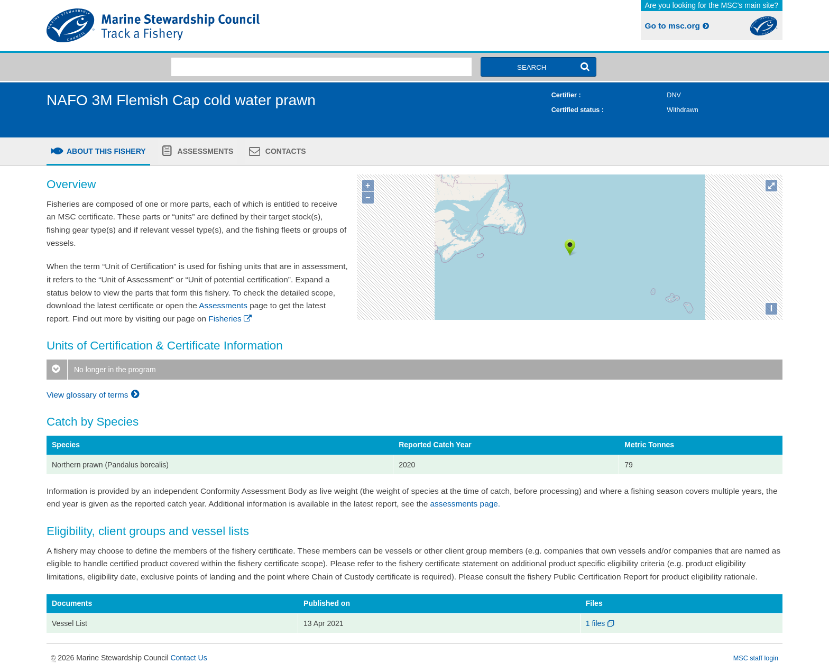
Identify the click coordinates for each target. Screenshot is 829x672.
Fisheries (230, 318)
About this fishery (105, 151)
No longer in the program (101, 370)
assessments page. (465, 503)
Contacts (284, 151)
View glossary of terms (94, 394)
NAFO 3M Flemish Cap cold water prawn (181, 100)
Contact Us (188, 657)
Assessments (204, 151)
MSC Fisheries (228, 25)
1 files (601, 623)
